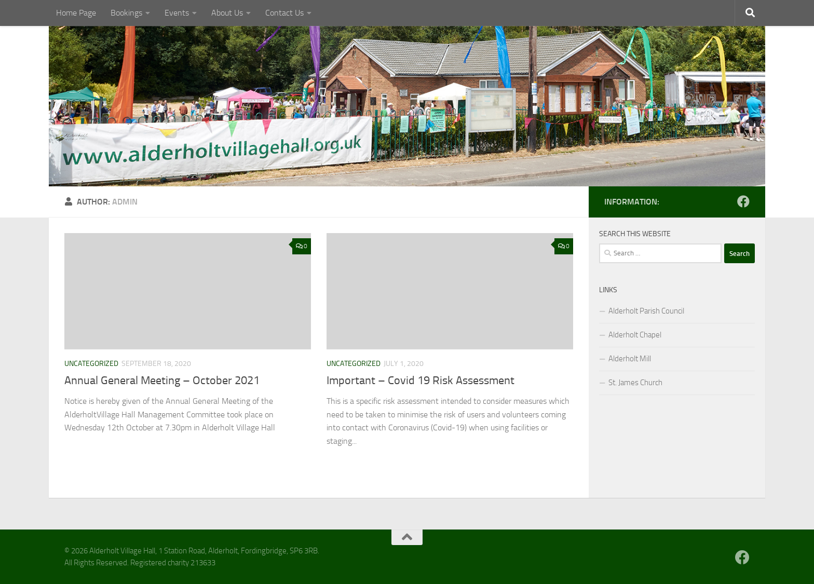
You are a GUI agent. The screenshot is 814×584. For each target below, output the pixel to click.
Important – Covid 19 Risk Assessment (420, 380)
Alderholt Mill (629, 358)
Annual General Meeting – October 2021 (162, 380)
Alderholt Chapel (634, 334)
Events (177, 13)
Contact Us (284, 13)
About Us (227, 13)
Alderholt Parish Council (646, 311)
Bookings (126, 13)
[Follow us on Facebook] (743, 201)
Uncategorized (91, 363)
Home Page (76, 13)
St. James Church (635, 382)
